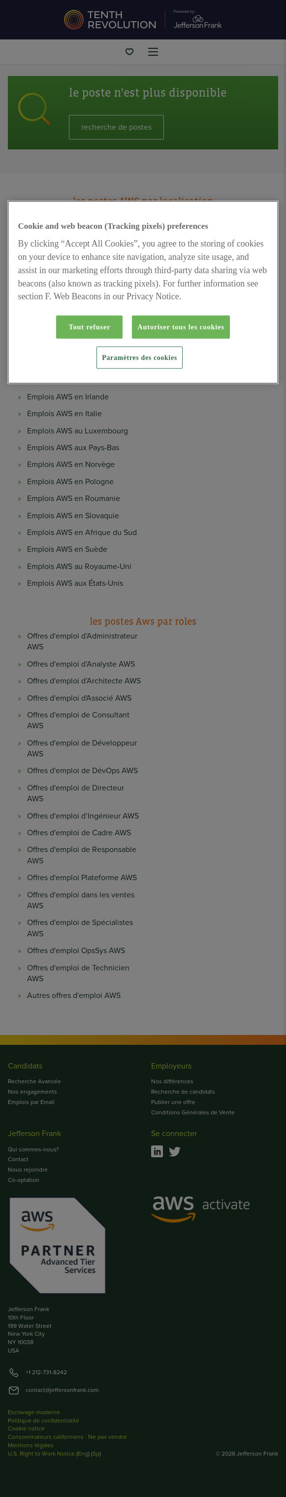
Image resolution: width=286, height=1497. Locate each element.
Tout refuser (89, 327)
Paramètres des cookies (139, 357)
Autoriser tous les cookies (180, 327)
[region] (143, 292)
